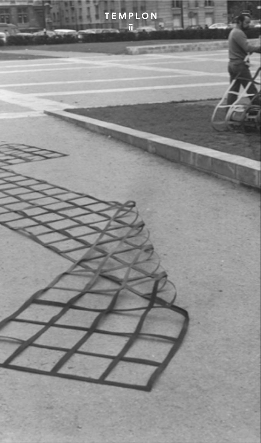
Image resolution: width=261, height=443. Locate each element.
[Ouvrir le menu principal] (245, 11)
